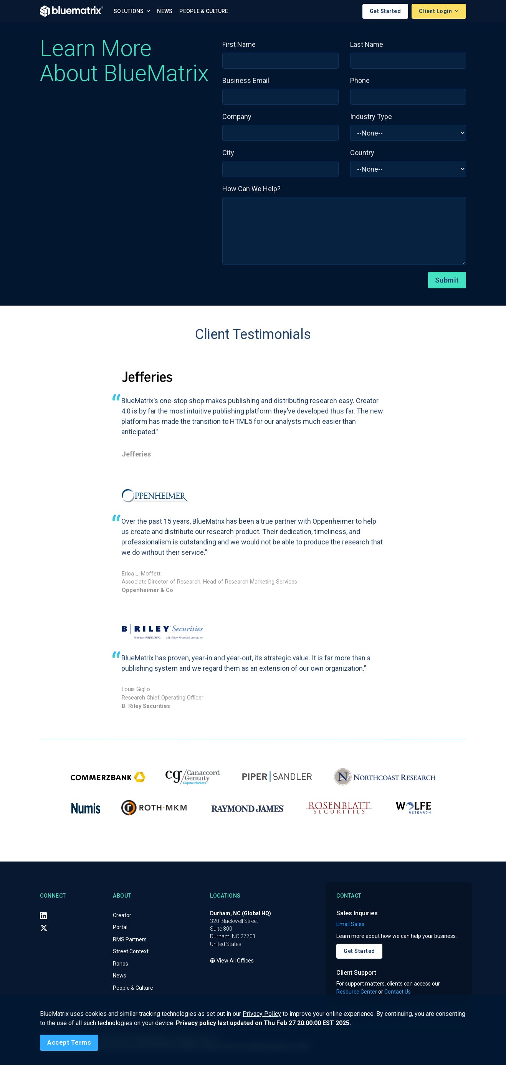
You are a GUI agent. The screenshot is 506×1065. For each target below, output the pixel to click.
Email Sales (350, 924)
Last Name (366, 44)
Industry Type (371, 116)
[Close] (69, 1043)
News (164, 11)
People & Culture (203, 11)
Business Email (245, 80)
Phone (360, 80)
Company (236, 116)
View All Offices (232, 961)
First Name (239, 44)
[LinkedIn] (43, 915)
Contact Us (397, 992)
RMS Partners (130, 939)
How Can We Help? (251, 189)
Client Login (436, 11)
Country (362, 153)
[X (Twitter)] (44, 928)
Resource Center (356, 992)
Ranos (120, 964)
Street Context (131, 951)
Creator (122, 915)
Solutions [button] (129, 11)
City (228, 153)
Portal (120, 927)
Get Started (385, 11)
